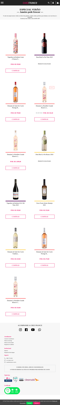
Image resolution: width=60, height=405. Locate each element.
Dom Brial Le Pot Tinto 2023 (44, 57)
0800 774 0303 (9, 358)
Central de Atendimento (9, 338)
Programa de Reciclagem (9, 352)
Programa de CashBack (9, 344)
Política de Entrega (8, 340)
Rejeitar (37, 403)
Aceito (29, 403)
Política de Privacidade (9, 342)
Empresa (6, 350)
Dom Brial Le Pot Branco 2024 (44, 154)
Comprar (15, 70)
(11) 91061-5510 (8, 360)
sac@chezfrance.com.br (10, 362)
